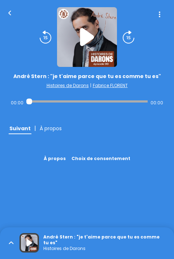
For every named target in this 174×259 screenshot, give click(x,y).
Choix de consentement (100, 158)
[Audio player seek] (86, 101)
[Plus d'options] (159, 14)
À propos (55, 158)
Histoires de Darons (68, 85)
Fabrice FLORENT (110, 85)
